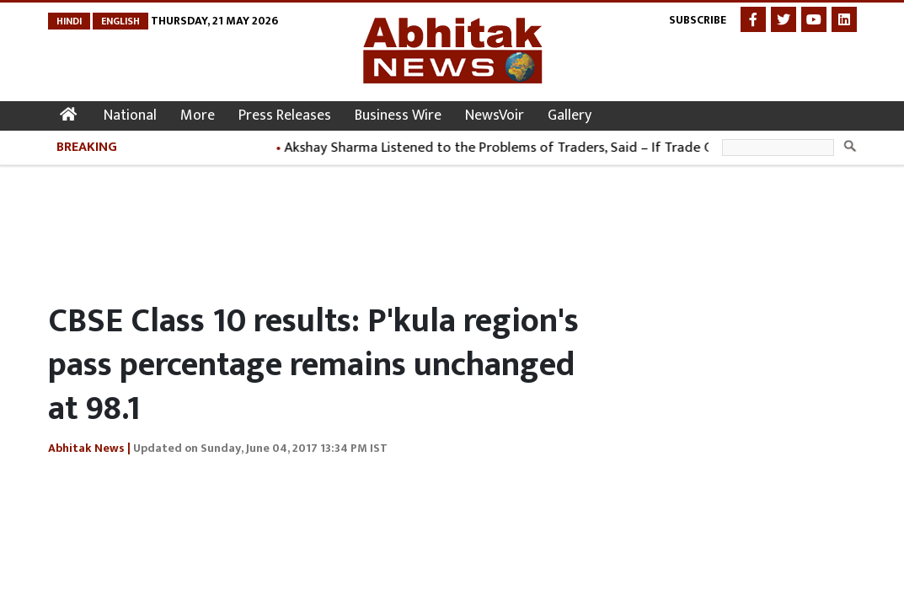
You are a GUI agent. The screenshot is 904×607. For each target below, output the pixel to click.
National (130, 115)
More (197, 115)
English (120, 21)
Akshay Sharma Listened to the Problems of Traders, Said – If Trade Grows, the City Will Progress (586, 147)
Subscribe (697, 20)
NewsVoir (494, 115)
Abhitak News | (89, 448)
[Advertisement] (354, 229)
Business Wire (398, 115)
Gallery (569, 115)
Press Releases (284, 115)
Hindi (69, 21)
